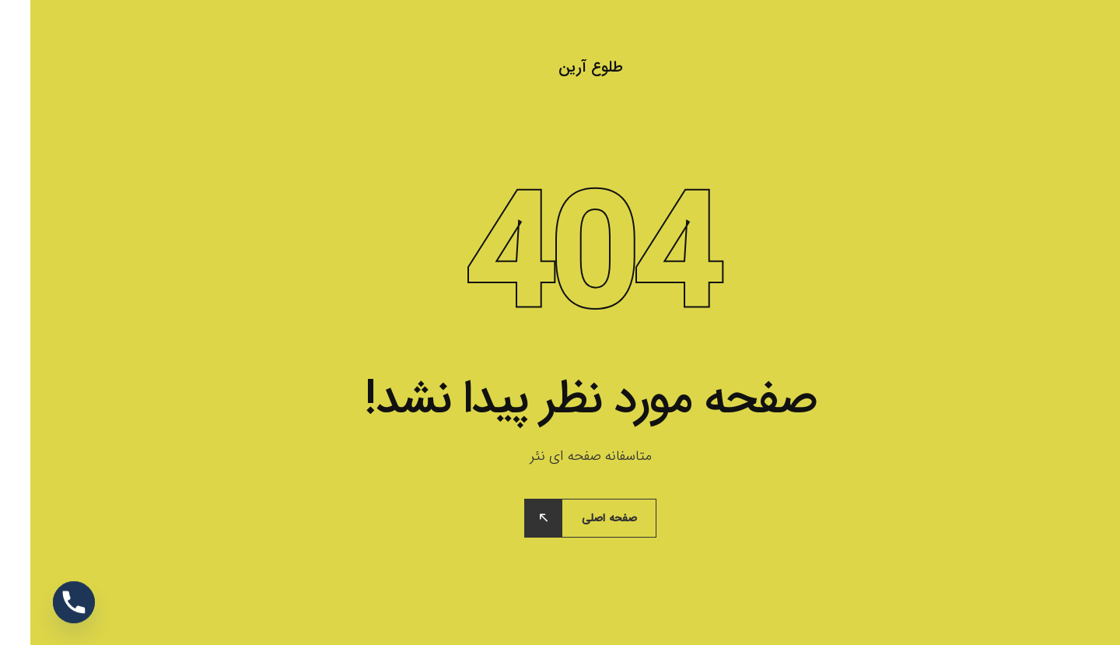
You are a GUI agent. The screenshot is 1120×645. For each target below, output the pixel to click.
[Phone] (44, 605)
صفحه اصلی (579, 518)
